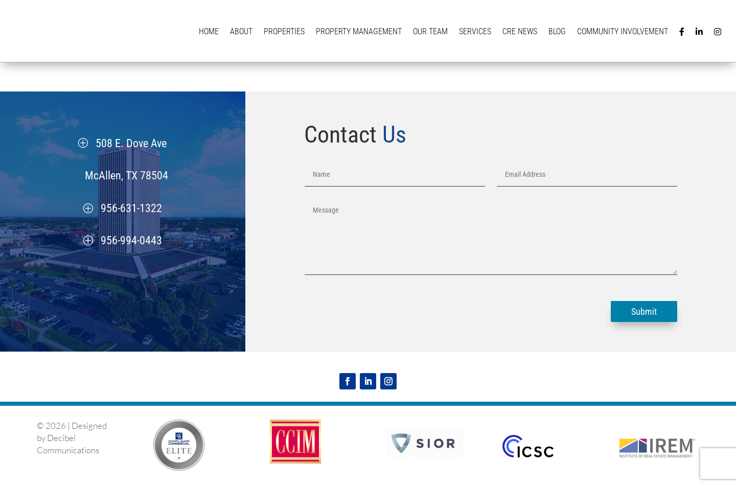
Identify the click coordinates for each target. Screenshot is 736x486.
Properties (284, 31)
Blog (557, 31)
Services (475, 31)
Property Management (359, 31)
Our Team (430, 31)
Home (209, 31)
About (241, 31)
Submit (644, 311)
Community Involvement (622, 31)
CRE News (519, 31)
